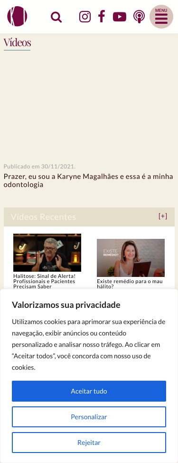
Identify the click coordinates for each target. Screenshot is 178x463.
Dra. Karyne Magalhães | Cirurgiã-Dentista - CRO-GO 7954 (18, 16)
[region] (89, 376)
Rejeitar (89, 442)
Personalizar (89, 417)
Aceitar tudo (89, 391)
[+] (163, 216)
